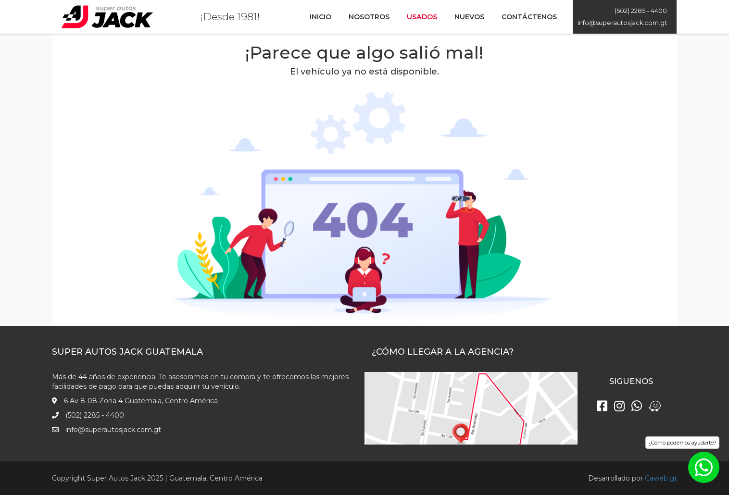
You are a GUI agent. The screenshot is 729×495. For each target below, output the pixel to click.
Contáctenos (529, 16)
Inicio (320, 16)
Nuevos (469, 16)
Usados (422, 16)
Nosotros (369, 16)
